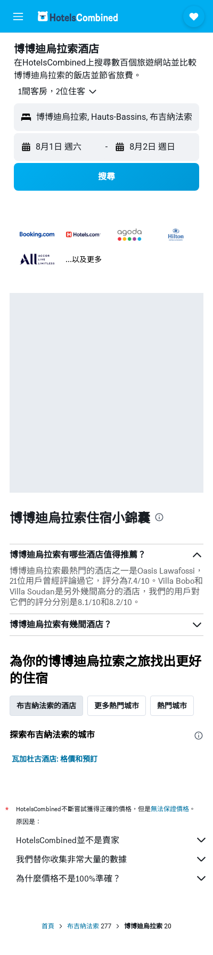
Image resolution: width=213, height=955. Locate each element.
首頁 (48, 926)
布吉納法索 (83, 926)
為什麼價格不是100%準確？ (112, 878)
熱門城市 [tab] (172, 705)
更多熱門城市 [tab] (116, 705)
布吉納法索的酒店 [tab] (46, 705)
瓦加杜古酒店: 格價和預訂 (54, 759)
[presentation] (159, 517)
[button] (18, 16)
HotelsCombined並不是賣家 (112, 840)
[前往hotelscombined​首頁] (77, 16)
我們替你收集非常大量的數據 (112, 859)
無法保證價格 (170, 809)
